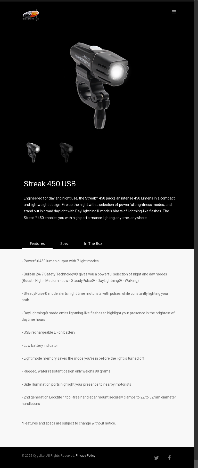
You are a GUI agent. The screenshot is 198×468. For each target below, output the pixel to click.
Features (37, 243)
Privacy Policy (85, 455)
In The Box (93, 243)
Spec (64, 243)
